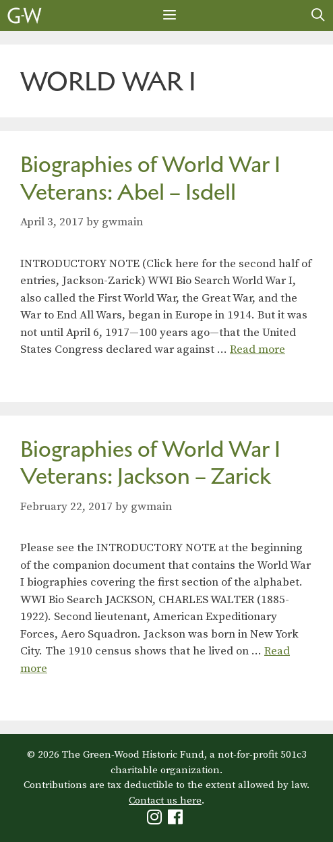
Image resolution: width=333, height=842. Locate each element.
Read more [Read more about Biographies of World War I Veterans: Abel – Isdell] (257, 349)
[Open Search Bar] (318, 15)
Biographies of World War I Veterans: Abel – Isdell (150, 178)
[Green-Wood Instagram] (156, 820)
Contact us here (165, 800)
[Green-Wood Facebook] (177, 820)
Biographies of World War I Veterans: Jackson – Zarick (150, 462)
